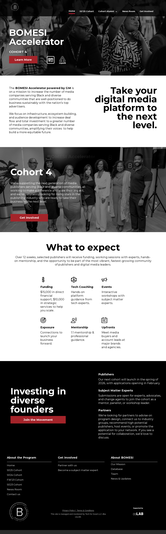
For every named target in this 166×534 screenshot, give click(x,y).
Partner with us (67, 465)
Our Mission (118, 464)
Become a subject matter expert (78, 470)
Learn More (23, 59)
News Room (128, 11)
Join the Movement (38, 419)
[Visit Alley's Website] (138, 512)
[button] (108, 11)
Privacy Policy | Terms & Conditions (78, 510)
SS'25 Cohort (87, 11)
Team (114, 473)
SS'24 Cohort (14, 475)
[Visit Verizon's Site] (19, 512)
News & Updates (121, 478)
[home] (15, 7)
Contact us (13, 494)
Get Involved (29, 217)
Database (117, 469)
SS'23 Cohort (14, 484)
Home (72, 11)
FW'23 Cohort (15, 479)
